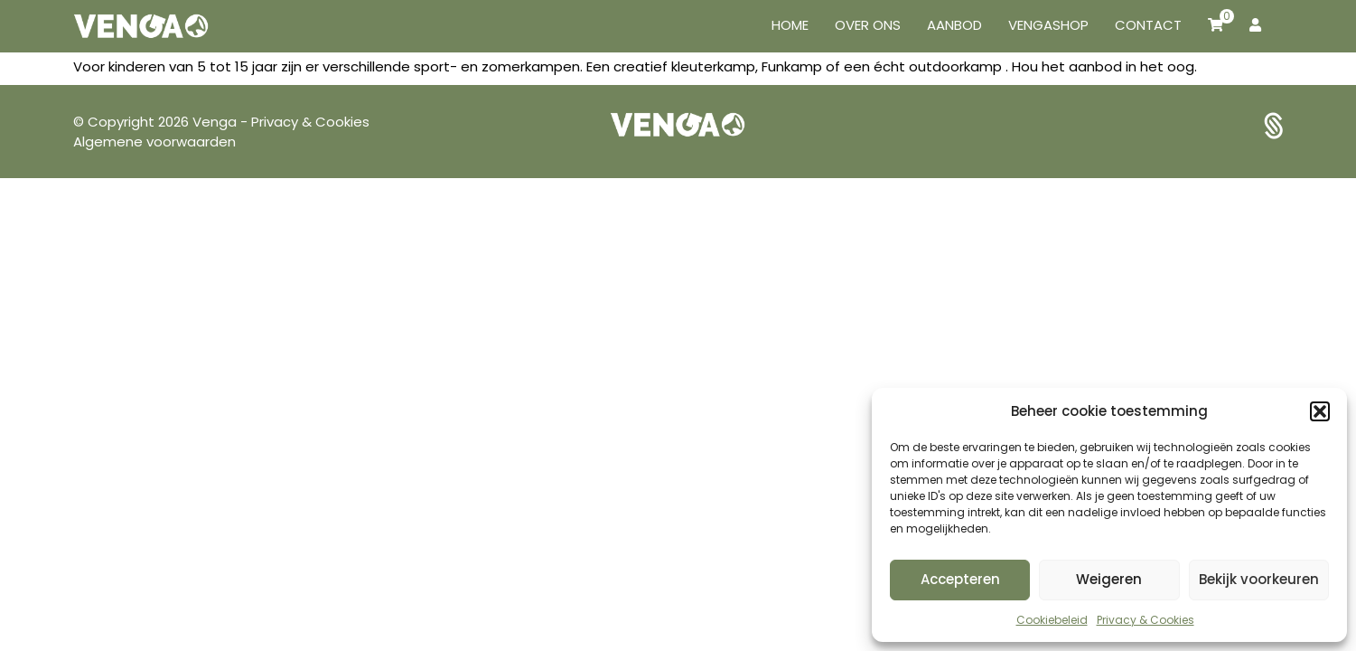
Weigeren (1109, 579)
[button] (1320, 411)
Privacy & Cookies (1145, 619)
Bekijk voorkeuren (1259, 579)
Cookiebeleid (1052, 619)
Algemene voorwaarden (154, 141)
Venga (216, 121)
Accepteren (960, 579)
